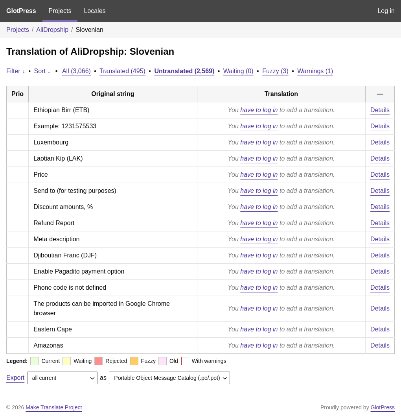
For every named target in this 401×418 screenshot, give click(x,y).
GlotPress (21, 10)
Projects (60, 10)
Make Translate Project (54, 407)
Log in (386, 10)
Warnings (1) (315, 71)
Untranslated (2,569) (184, 71)
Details (380, 110)
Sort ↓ (42, 71)
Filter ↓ (15, 71)
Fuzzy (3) (275, 71)
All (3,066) (76, 71)
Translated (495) (122, 71)
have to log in (259, 110)
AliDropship (52, 29)
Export (15, 377)
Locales (94, 10)
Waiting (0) (238, 71)
